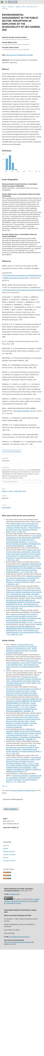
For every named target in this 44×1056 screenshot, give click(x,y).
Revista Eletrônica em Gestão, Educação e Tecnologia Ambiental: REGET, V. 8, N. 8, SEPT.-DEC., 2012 (23, 570)
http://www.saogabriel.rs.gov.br (24, 411)
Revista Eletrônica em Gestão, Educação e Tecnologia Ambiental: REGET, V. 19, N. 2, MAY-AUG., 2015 (23, 582)
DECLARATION (6, 507)
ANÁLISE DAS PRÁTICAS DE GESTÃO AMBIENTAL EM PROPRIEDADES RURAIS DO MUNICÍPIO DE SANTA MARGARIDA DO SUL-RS (24, 601)
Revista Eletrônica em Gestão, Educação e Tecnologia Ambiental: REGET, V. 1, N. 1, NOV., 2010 (23, 780)
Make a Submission (10, 809)
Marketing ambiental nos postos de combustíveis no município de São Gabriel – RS (23, 578)
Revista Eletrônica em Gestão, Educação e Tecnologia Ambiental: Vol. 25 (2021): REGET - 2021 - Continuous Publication (24, 683)
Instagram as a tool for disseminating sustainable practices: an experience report (23, 679)
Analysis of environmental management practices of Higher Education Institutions (22, 747)
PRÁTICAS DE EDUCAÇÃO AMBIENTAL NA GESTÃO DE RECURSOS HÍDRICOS (23, 731)
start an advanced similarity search (23, 790)
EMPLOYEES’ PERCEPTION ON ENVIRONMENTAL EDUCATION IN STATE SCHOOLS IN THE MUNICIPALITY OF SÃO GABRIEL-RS (24, 566)
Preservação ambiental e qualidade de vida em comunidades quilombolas (24, 777)
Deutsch (6, 845)
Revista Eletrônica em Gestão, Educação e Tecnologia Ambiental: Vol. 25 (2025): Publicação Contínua (22, 693)
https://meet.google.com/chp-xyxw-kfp (17, 942)
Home (4, 7)
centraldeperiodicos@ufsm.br (19, 937)
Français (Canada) (9, 854)
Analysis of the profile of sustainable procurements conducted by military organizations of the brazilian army (24, 592)
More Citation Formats (10, 481)
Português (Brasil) (9, 860)
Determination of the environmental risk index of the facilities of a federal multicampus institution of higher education (22, 526)
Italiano (5, 857)
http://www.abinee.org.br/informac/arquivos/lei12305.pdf (23, 290)
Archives (10, 7)
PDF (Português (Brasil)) (12, 451)
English (5, 848)
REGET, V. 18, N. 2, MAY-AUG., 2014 (26, 7)
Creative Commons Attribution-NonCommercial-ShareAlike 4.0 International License (21, 901)
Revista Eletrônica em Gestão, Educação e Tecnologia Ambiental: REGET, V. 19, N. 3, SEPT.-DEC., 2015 (23, 558)
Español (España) (9, 851)
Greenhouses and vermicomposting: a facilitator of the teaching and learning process (23, 690)
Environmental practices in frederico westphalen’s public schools (23, 758)
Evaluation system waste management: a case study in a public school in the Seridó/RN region (23, 663)
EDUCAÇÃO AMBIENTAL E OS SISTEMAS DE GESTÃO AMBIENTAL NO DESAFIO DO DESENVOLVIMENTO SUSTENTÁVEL (24, 701)
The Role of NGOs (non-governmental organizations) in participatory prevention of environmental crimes (21, 647)
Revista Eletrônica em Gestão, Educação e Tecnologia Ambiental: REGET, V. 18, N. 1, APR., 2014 (23, 530)
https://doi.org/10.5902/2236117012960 (19, 55)
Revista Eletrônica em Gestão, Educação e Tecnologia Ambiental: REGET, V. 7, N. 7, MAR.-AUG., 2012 (24, 632)
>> (6, 786)
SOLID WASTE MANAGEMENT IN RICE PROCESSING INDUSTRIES (24, 537)
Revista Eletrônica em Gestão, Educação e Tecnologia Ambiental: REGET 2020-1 (21, 651)
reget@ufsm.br (14, 894)
